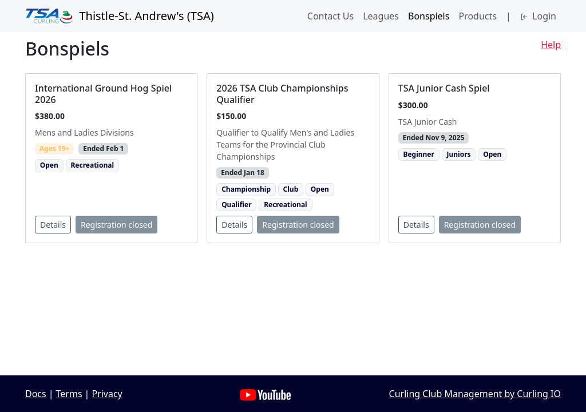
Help (551, 44)
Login (538, 16)
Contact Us (330, 16)
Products (477, 16)
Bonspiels (428, 16)
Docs (35, 393)
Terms (69, 393)
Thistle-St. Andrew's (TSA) (119, 16)
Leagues (381, 16)
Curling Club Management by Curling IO (475, 393)
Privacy (107, 393)
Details (53, 224)
